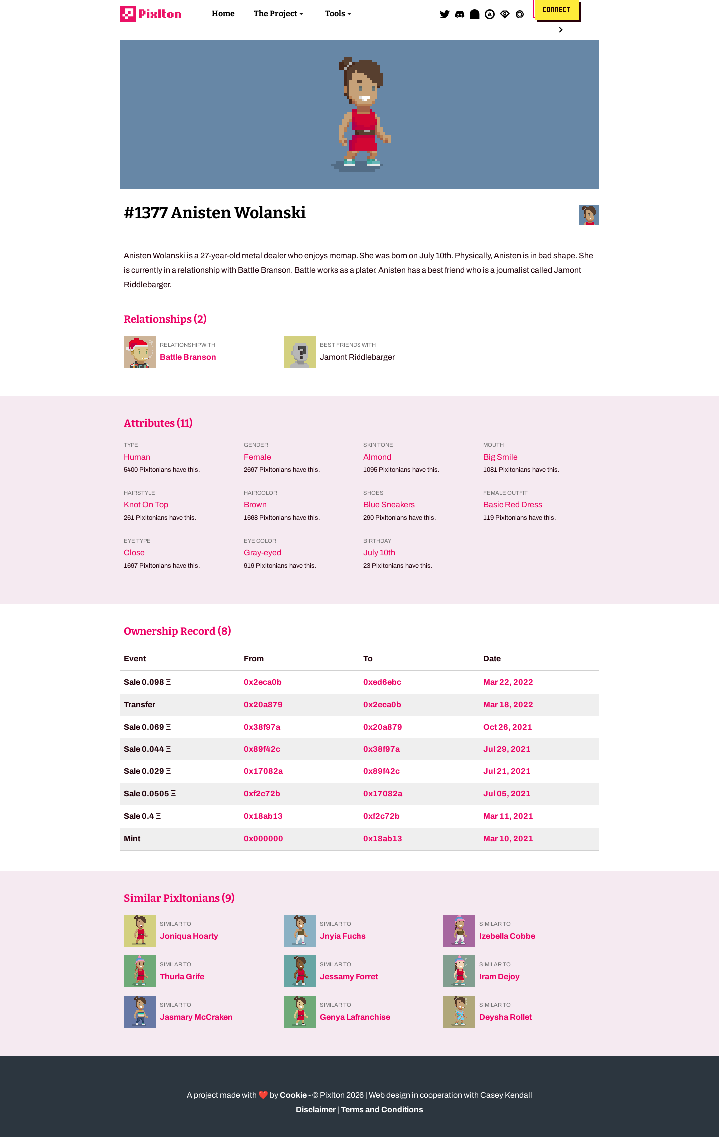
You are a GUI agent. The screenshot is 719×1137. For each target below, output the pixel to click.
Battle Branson (188, 357)
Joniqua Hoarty (189, 936)
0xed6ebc (382, 682)
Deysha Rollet (505, 1017)
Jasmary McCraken (196, 1017)
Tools (335, 13)
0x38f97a (262, 727)
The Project (275, 13)
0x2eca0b (263, 682)
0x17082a (263, 771)
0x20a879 (263, 704)
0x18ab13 (263, 816)
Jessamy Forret (349, 976)
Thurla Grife (182, 976)
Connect (557, 10)
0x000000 (263, 838)
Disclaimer (316, 1109)
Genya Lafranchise (355, 1017)
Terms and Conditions (382, 1109)
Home (223, 13)
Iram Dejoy (499, 976)
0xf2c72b (262, 793)
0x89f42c (262, 749)
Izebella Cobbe (507, 936)
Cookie (293, 1095)
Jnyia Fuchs (343, 936)
